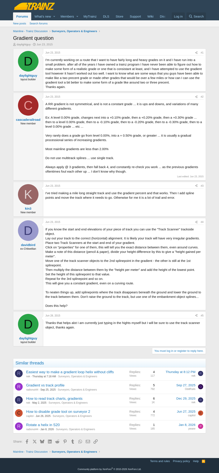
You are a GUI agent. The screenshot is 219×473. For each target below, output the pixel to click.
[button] (54, 16)
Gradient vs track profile (45, 385)
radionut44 (32, 389)
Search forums (39, 23)
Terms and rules (160, 461)
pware (191, 428)
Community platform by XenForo (109, 469)
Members (67, 16)
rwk (28, 376)
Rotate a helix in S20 (43, 425)
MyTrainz (90, 16)
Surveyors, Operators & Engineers (77, 376)
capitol (30, 416)
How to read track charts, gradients (54, 399)
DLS (106, 16)
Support (135, 16)
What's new (42, 16)
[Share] (196, 52)
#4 (202, 222)
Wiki (150, 16)
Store (119, 16)
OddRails (190, 389)
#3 (202, 185)
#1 (202, 52)
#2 (202, 96)
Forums (22, 16)
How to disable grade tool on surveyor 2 (58, 412)
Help (196, 461)
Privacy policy (181, 461)
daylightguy (24, 44)
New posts (19, 23)
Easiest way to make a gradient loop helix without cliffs (70, 372)
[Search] (196, 16)
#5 (202, 315)
